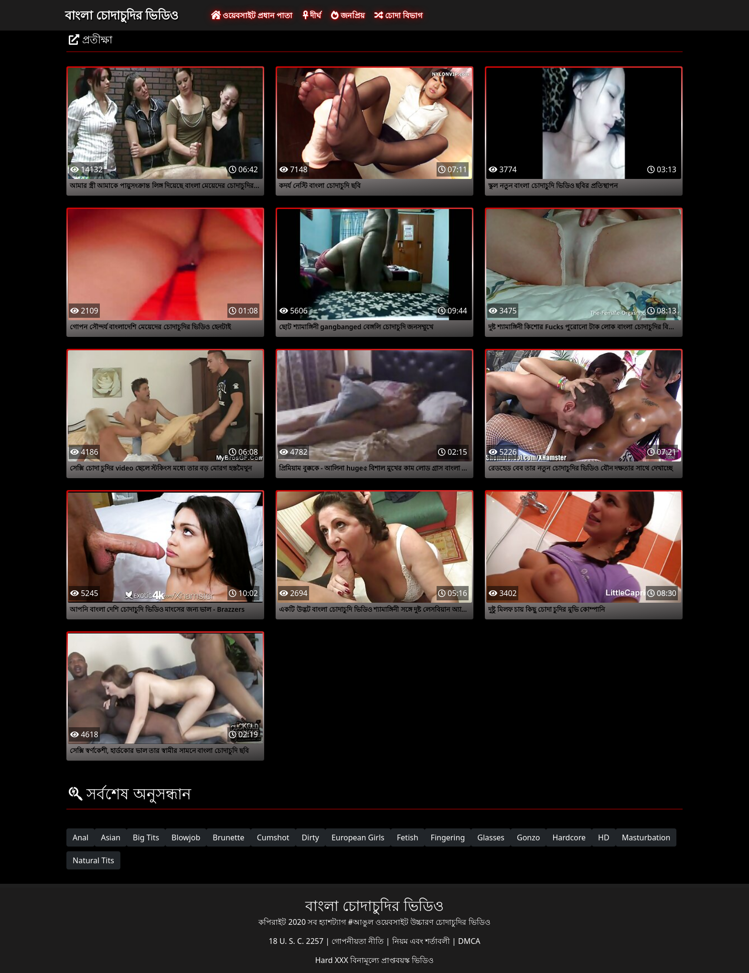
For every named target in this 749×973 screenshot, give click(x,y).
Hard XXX (332, 960)
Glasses (490, 837)
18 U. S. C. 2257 (296, 941)
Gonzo (528, 837)
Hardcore (569, 837)
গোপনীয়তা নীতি (358, 941)
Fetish (407, 837)
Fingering (448, 837)
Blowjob (185, 837)
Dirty (310, 837)
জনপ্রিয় (347, 15)
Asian (110, 837)
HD (604, 837)
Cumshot (273, 837)
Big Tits (146, 837)
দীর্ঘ (312, 15)
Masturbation (646, 837)
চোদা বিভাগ (398, 15)
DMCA (469, 941)
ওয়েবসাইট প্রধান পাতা (251, 15)
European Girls (358, 837)
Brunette (228, 837)
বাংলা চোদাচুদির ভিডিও (121, 15)
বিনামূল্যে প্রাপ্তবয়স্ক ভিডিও (392, 960)
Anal (80, 837)
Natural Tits (93, 860)
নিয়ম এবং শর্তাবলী (422, 941)
